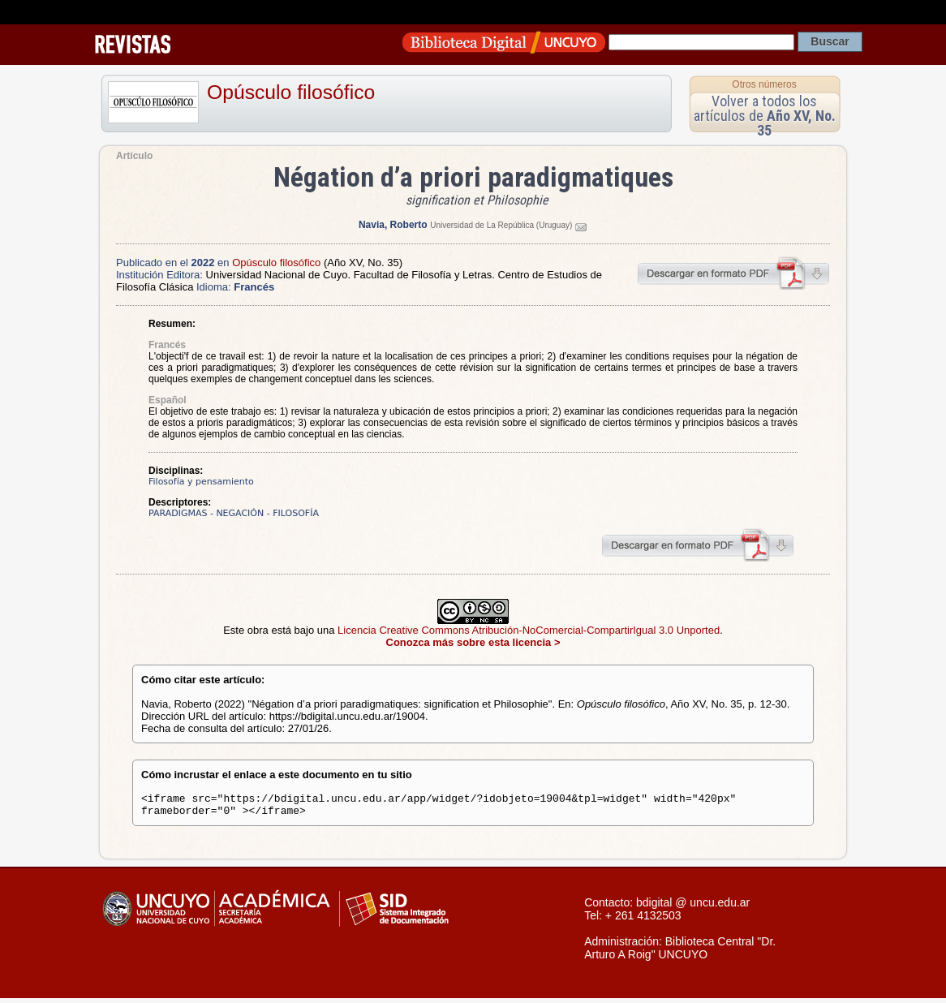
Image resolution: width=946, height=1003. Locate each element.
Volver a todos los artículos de (765, 116)
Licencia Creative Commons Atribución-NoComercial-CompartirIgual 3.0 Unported (529, 630)
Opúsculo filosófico (291, 92)
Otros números (764, 84)
